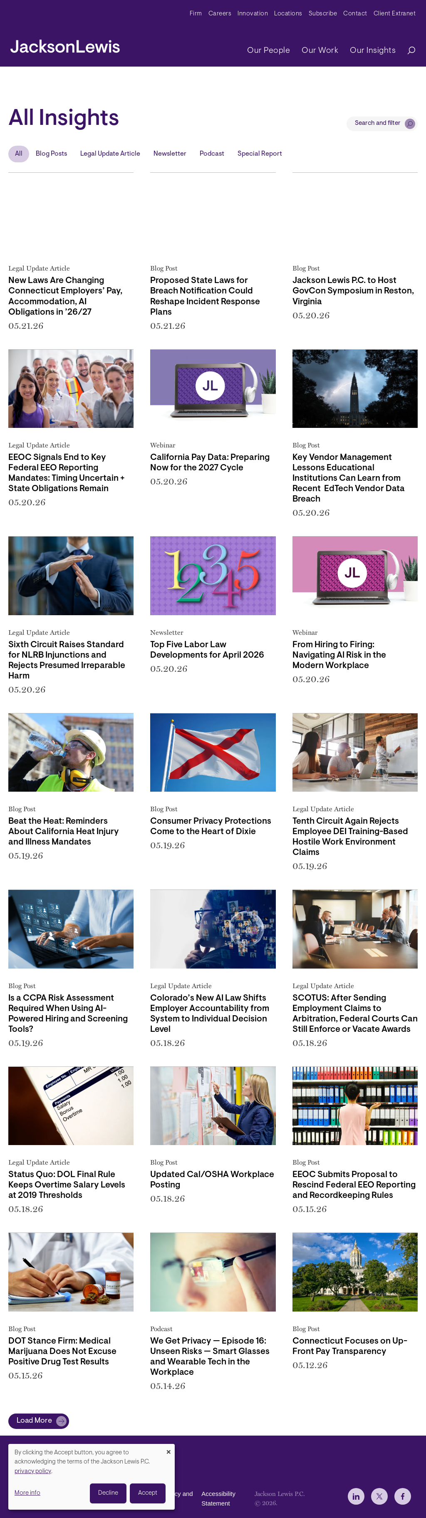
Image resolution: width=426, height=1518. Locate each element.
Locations (288, 14)
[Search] (407, 51)
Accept (147, 1493)
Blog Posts (51, 154)
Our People (268, 51)
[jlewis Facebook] (402, 1496)
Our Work (320, 51)
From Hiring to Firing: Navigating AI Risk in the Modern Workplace (339, 655)
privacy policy (33, 1471)
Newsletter (170, 154)
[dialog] (91, 1477)
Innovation (253, 14)
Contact (355, 14)
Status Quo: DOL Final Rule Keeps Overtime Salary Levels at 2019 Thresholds (66, 1185)
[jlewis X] (379, 1496)
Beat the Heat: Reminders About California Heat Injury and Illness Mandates (63, 832)
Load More (34, 1421)
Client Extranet (395, 14)
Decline (108, 1493)
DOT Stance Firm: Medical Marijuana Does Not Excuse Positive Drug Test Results (62, 1351)
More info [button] (27, 1493)
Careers (220, 14)
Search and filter (378, 123)
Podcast (212, 154)
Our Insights (373, 51)
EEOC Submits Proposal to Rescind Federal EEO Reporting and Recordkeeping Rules (354, 1185)
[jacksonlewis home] (65, 44)
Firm (196, 14)
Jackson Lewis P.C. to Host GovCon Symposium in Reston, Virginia (353, 291)
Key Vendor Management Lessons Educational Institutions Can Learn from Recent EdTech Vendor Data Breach (348, 479)
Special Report (260, 154)
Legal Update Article (110, 154)
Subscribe (323, 14)
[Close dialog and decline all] (168, 1449)
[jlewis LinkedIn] (356, 1496)
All (18, 154)
